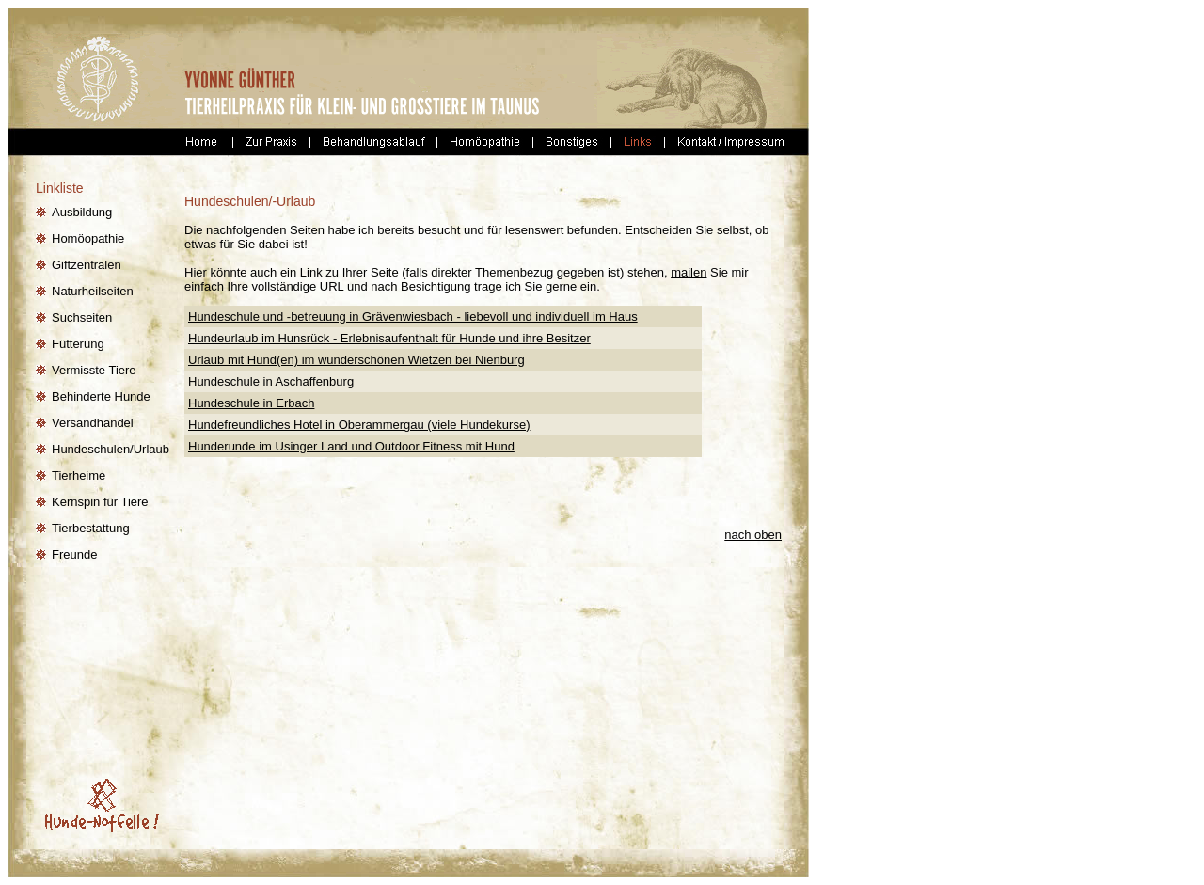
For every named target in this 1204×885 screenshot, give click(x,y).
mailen (688, 272)
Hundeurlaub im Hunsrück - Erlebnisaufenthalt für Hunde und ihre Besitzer (389, 338)
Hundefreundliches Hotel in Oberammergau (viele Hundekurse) (359, 425)
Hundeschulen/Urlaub (110, 449)
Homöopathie (88, 238)
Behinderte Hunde (101, 396)
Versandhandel (93, 423)
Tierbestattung (91, 528)
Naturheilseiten (93, 291)
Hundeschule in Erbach (251, 403)
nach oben (753, 535)
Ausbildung (82, 212)
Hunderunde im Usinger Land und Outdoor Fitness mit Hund (351, 446)
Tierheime (78, 475)
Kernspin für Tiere (100, 502)
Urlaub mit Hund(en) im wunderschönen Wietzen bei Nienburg (356, 360)
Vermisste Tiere (94, 370)
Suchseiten (82, 317)
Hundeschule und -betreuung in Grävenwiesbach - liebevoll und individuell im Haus (413, 316)
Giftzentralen (86, 265)
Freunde (74, 554)
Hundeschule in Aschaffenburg (271, 381)
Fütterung (78, 344)
